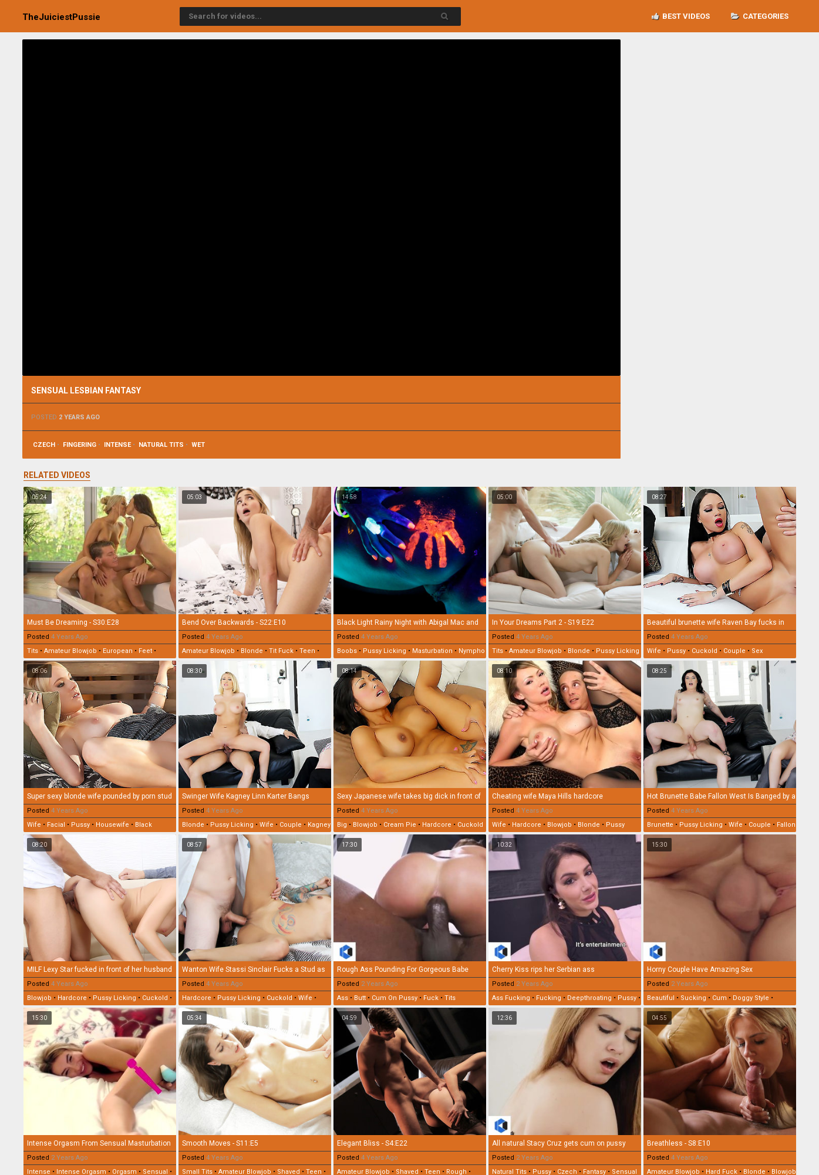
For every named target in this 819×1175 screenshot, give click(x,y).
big (342, 825)
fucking (548, 998)
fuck (431, 998)
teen (307, 651)
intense (117, 445)
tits (32, 651)
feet (145, 651)
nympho (472, 651)
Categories (759, 16)
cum (719, 998)
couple (734, 651)
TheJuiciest (61, 17)
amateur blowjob (70, 651)
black (143, 825)
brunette (660, 825)
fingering (79, 445)
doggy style (751, 998)
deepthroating (589, 998)
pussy (676, 651)
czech (44, 445)
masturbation (432, 651)
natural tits (161, 445)
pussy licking (384, 651)
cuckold (704, 651)
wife (654, 651)
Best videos (681, 16)
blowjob (365, 825)
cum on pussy (394, 998)
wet (198, 445)
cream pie (399, 825)
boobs (347, 651)
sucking (693, 998)
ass (342, 998)
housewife (112, 825)
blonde (252, 651)
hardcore (436, 825)
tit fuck (281, 651)
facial (56, 825)
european (118, 651)
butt (360, 998)
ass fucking (511, 998)
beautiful (661, 998)
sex (757, 651)
